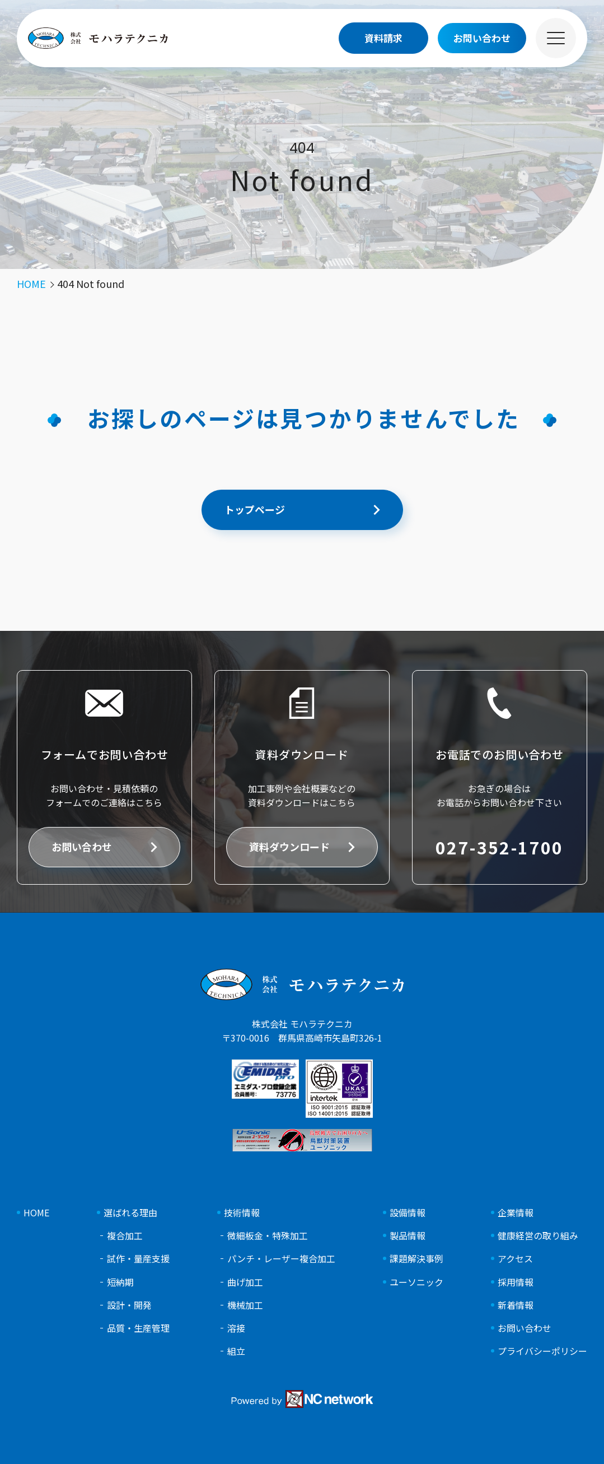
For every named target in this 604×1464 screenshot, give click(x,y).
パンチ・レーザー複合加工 (281, 1258)
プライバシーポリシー (542, 1351)
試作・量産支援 (138, 1258)
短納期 (120, 1282)
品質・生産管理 (138, 1328)
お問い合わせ (81, 846)
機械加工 (245, 1305)
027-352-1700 (500, 847)
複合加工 (125, 1235)
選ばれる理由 (130, 1212)
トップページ (254, 509)
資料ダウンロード (289, 846)
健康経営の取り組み (538, 1235)
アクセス (515, 1258)
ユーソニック (416, 1282)
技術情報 (242, 1212)
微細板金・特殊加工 (267, 1235)
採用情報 (515, 1282)
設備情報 (407, 1212)
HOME (36, 1212)
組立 (236, 1351)
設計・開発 (129, 1305)
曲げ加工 (245, 1282)
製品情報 (407, 1235)
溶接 (236, 1328)
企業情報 (515, 1212)
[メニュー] (556, 38)
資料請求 (383, 38)
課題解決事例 (416, 1258)
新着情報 (515, 1305)
